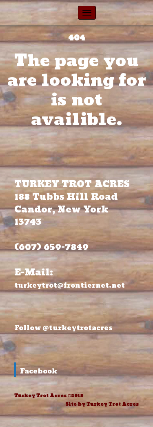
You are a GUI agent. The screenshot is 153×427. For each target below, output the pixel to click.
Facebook (38, 371)
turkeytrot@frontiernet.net (70, 285)
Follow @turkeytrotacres (63, 328)
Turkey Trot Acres (112, 404)
